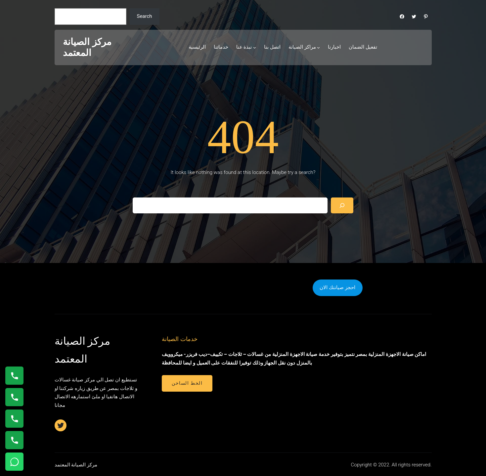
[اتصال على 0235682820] (14, 397)
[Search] (342, 205)
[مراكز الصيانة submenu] (318, 47)
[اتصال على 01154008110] (14, 376)
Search (144, 16)
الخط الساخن (187, 383)
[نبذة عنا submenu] (254, 47)
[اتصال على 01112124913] (14, 419)
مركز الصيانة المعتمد (87, 47)
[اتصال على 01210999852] (14, 440)
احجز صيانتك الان (337, 287)
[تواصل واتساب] (14, 462)
